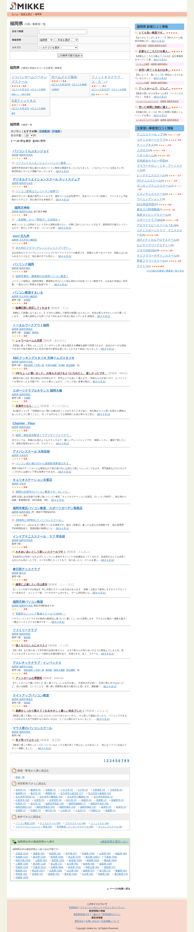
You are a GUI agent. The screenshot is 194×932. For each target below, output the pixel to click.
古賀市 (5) (39, 800)
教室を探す (26, 14)
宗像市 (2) (36, 810)
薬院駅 (48, 670)
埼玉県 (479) (74, 857)
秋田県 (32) (55, 853)
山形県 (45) (105, 853)
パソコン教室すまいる (28, 292)
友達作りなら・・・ (27, 405)
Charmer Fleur (24, 423)
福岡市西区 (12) (24, 807)
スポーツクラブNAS (150, 219)
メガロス (142, 150)
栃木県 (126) (39, 857)
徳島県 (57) (89, 870)
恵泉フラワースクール (151, 260)
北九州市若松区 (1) (103, 796)
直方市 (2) (36, 803)
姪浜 (93, 94)
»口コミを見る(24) (60, 84)
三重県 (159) (22, 863)
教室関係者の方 (81, 914)
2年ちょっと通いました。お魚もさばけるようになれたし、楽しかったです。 (61, 373)
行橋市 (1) (95, 810)
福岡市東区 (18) (67, 807)
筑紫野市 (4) (117, 800)
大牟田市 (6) (116, 790)
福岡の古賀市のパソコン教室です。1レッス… (43, 491)
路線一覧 (20, 777)
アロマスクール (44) (75, 823)
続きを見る (62, 171)
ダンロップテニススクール (154, 185)
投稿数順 (44, 131)
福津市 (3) (106, 807)
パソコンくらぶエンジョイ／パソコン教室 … (43, 162)
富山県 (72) (56, 863)
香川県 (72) (105, 870)
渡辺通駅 (70, 365)
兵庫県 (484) (57, 867)
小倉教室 (55, 89)
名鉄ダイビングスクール (152, 214)
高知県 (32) (21, 874)
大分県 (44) (87, 874)
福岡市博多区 (26, 329)
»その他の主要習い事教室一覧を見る (165, 271)
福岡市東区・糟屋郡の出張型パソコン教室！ (42, 276)
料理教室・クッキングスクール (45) (75, 826)
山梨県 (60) (41, 860)
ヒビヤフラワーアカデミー (154, 245)
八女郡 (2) (65, 810)
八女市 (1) (80, 810)
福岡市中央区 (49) (99, 803)
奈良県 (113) (74, 867)
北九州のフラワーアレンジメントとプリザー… (43, 247)
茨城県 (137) (22, 857)
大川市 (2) (83, 790)
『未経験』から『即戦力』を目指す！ (38, 219)
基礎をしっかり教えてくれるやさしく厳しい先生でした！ (50, 710)
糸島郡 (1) (50, 790)
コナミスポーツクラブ (151, 139)
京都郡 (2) (21, 810)
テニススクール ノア (150, 134)
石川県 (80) (72, 863)
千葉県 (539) (110, 857)
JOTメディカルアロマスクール (156, 239)
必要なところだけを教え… (155, 51)
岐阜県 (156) (75, 860)
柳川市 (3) (50, 810)
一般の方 (95, 914)
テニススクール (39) (50, 823)
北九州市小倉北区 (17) (71, 793)
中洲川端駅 (51, 365)
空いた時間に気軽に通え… (155, 107)
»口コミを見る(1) (20, 108)
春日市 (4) (36, 793)
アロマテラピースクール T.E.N (156, 225)
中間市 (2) (21, 803)
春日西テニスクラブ (26, 569)
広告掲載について (110, 921)
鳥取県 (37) (110, 867)
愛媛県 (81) (121, 870)
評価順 (56, 131)
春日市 (22, 573)
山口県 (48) (72, 870)
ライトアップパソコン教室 (31, 695)
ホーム (15, 14)
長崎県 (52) (53, 874)
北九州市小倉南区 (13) (99, 793)
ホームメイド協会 (64, 77)
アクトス (142, 266)
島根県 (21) (21, 870)
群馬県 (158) (57, 857)
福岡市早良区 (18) (54, 803)
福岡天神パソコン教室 (28, 601)
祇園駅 (27, 332)
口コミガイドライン (115, 907)
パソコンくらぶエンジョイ (31, 151)
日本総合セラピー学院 (151, 160)
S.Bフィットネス (24, 101)
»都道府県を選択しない (114, 841)
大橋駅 (27, 398)
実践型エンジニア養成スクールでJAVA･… (41, 613)
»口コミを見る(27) (100, 89)
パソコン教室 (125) (25, 823)
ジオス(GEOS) (146, 250)
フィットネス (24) (100, 823)
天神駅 (61, 365)
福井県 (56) (89, 863)
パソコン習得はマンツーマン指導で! (37, 191)
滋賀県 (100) (105, 863)
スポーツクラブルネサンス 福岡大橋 (37, 390)
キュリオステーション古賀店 (32, 479)
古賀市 (22, 483)
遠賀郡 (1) (21, 793)
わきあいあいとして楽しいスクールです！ (41, 551)
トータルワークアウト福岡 (31, 325)
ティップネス (145, 144)
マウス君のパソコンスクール (32, 728)
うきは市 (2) (66, 790)
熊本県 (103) (70, 874)
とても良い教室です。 (152, 32)
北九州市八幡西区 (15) (51, 796)
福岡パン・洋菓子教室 (21, 94)
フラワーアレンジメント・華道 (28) (34, 826)
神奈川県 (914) (23, 860)
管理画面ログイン (111, 914)
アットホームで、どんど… (155, 88)
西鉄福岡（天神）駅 (34, 365)
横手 (13, 113)
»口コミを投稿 (38, 89)
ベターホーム (145, 155)
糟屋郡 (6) (50, 793)
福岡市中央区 (26, 183)
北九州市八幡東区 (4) (78, 796)
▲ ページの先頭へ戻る (118, 888)
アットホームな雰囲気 (29, 678)
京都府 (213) (22, 867)
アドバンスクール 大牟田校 (31, 451)
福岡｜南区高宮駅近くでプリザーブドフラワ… (43, 435)
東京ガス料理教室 (148, 209)
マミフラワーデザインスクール (157, 255)
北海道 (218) (22, 853)
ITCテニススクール (149, 180)
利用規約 (73, 907)
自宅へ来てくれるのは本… (155, 69)
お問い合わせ (92, 921)
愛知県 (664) (110, 860)
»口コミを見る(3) (20, 89)
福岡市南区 (25, 394)
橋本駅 (27, 637)
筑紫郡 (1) (101, 800)
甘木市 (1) (21, 790)
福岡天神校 (22, 207)
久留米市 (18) (22, 800)
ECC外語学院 (145, 204)
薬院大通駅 (59, 670)
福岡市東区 (25, 268)
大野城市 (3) (99, 790)
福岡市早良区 (26, 155)
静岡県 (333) (93, 860)
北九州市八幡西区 (28, 240)
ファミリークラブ (25, 630)
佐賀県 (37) (37, 874)
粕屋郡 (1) (110, 810)
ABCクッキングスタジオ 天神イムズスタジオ (43, 358)
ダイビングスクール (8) (110, 826)
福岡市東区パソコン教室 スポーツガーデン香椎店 (47, 508)
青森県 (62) (39, 853)
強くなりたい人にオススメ (31, 645)
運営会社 (79, 921)
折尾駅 (27, 300)
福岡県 (15, 155)
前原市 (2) (121, 807)
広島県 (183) (55, 870)
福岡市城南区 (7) (77, 803)
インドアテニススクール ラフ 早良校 (39, 536)
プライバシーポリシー (91, 907)
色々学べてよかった (27, 739)
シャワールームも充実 (29, 340)
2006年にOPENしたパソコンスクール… (40, 520)
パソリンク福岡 (23, 264)
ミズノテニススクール (151, 193)
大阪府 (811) (39, 867)
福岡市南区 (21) (88, 807)
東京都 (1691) (92, 857)
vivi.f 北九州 (21, 236)
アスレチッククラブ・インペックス (37, 662)
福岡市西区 (25, 634)
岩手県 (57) (71, 853)
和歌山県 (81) (92, 867)
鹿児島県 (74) (121, 874)
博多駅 (35, 332)
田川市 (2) (71, 800)
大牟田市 (23, 455)
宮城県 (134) (88, 853)
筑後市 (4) (86, 800)
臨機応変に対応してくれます (33, 307)
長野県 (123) (58, 860)
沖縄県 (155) (22, 877)
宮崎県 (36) (104, 874)
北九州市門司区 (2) (25, 796)
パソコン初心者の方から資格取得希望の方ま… (43, 463)
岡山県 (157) (38, 870)
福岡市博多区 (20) (45, 807)
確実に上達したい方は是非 (31, 584)
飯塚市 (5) (36, 790)
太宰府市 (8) (55, 800)
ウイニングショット (149, 199)
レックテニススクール (151, 175)
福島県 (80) (121, 853)
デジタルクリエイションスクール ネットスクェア (46, 179)
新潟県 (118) (39, 863)
